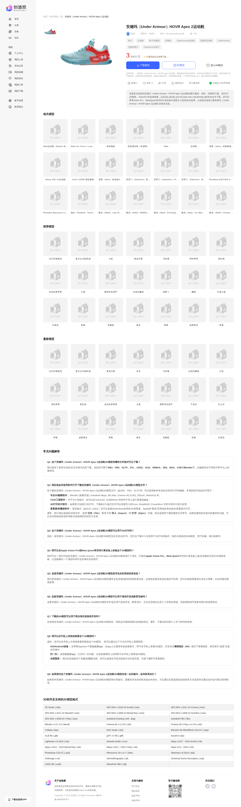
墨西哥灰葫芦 (110, 292)
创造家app (97, 646)
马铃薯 (166, 259)
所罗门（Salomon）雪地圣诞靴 (141, 179)
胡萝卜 (166, 292)
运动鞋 (194, 146)
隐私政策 (136, 791)
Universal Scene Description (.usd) (187, 758)
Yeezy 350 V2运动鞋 (55, 179)
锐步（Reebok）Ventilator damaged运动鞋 (92, 213)
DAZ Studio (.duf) (115, 730)
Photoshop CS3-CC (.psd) (57, 753)
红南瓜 (55, 325)
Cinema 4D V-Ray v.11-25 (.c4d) (186, 724)
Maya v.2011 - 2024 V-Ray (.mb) (122, 747)
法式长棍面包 (55, 259)
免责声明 (136, 800)
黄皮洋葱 (138, 259)
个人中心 (15, 53)
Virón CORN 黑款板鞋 (83, 179)
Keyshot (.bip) (177, 736)
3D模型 (67, 699)
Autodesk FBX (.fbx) (180, 718)
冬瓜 (138, 371)
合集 (13, 31)
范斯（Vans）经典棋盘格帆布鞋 (224, 146)
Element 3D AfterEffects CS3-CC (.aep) (190, 730)
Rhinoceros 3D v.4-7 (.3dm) (120, 753)
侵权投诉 (177, 83)
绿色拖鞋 (111, 146)
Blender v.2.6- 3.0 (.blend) (57, 724)
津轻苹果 (194, 259)
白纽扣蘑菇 (138, 292)
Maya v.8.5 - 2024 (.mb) (182, 747)
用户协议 (136, 786)
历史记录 (15, 66)
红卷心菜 (221, 292)
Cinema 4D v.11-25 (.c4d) (119, 724)
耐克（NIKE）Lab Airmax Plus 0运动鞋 (118, 213)
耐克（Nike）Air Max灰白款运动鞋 (198, 213)
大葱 (83, 292)
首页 (13, 19)
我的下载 (15, 91)
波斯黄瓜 (194, 325)
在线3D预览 (87, 658)
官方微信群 (194, 83)
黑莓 (166, 325)
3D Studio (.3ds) (52, 707)
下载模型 (143, 65)
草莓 (221, 325)
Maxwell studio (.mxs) (117, 741)
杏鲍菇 (111, 325)
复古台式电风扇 (83, 259)
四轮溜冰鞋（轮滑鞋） (138, 146)
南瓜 (138, 325)
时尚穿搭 (54, 16)
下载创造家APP (17, 799)
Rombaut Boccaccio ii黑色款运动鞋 (60, 213)
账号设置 (15, 100)
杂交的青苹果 (55, 292)
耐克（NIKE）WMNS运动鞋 (140, 213)
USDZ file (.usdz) (53, 764)
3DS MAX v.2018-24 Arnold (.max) (123, 707)
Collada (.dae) (51, 730)
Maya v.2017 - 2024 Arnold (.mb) (186, 741)
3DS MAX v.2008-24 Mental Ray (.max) (125, 713)
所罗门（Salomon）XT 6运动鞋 (169, 179)
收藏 (133, 83)
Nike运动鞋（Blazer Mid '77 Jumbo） (62, 146)
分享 (162, 83)
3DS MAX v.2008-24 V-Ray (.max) (61, 718)
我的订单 (15, 84)
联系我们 (15, 107)
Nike (166, 146)
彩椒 (83, 325)
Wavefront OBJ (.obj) (117, 764)
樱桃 (194, 292)
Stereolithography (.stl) (117, 758)
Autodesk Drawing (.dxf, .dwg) (121, 718)
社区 (13, 38)
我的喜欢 (15, 78)
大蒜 (111, 259)
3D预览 (179, 65)
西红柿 (221, 259)
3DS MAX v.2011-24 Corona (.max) (188, 707)
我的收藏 (15, 72)
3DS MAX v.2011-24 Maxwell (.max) (62, 713)
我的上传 (15, 59)
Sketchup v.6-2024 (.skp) (183, 753)
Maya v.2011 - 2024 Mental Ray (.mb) (63, 747)
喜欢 (148, 83)
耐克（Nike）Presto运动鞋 (167, 213)
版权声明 (136, 796)
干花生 (194, 404)
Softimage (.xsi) (52, 758)
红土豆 (221, 404)
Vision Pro (83, 790)
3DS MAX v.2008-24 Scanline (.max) (188, 713)
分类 (13, 25)
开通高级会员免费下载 (156, 57)
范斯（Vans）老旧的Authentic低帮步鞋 (118, 179)
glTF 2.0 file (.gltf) (115, 736)
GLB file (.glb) (51, 736)
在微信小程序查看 (219, 83)
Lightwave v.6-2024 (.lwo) (57, 741)
